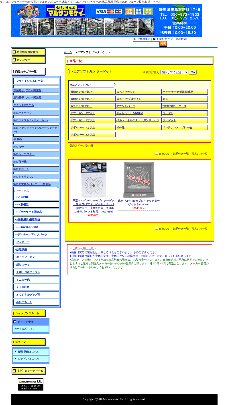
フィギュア (23, 242)
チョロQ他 (22, 287)
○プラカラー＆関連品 (29, 211)
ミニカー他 (23, 279)
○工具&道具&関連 (27, 227)
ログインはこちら (28, 358)
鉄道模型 (21, 249)
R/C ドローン (21, 169)
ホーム (68, 52)
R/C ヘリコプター (24, 154)
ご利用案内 (143, 38)
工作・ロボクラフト (28, 272)
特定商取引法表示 (27, 52)
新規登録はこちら (28, 351)
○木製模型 (22, 204)
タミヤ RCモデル (23, 105)
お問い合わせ (165, 38)
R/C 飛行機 (20, 161)
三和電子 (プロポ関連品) (28, 97)
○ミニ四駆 (22, 196)
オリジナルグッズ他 (28, 294)
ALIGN (17, 139)
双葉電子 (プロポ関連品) (28, 90)
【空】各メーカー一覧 (30, 371)
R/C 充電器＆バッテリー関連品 (32, 184)
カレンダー (23, 59)
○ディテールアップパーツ (31, 234)
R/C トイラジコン (24, 176)
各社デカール (24, 302)
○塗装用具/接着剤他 (28, 219)
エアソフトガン (25, 257)
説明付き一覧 (181, 153)
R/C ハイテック (22, 112)
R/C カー (18, 146)
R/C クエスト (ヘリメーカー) (30, 120)
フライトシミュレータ (29, 80)
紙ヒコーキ (23, 264)
